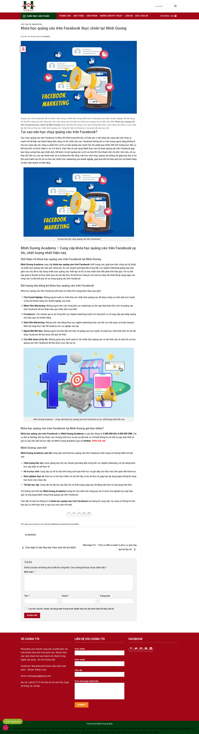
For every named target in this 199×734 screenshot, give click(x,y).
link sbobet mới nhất (147, 728)
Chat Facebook (12, 721)
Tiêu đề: (99, 674)
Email (65, 596)
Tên (26, 596)
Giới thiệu (78, 16)
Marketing (37, 24)
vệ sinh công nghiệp (109, 728)
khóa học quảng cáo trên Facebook (71, 264)
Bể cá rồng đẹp (128, 728)
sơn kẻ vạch (92, 728)
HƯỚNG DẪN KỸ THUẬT (111, 16)
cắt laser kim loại (60, 728)
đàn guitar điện (118, 732)
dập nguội (104, 732)
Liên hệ (129, 16)
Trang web (105, 596)
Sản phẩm (91, 16)
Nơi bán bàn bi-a (28, 732)
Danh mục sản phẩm (36, 16)
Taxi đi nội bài (73, 732)
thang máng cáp (77, 728)
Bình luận (29, 572)
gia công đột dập (90, 732)
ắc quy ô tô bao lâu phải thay (51, 732)
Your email (99, 663)
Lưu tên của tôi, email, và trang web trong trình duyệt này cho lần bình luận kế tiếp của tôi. (71, 609)
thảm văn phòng (135, 732)
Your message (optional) (99, 690)
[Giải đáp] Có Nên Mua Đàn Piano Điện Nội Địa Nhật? (48, 547)
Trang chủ (65, 16)
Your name (99, 652)
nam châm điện (151, 732)
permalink (75, 524)
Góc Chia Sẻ (142, 16)
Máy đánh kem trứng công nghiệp (174, 728)
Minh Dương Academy (72, 433)
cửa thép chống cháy (40, 728)
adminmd (46, 37)
